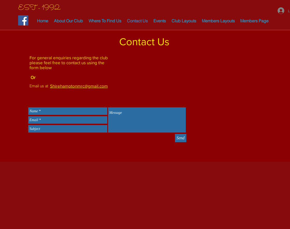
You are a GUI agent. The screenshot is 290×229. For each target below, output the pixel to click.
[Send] (180, 138)
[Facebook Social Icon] (23, 20)
